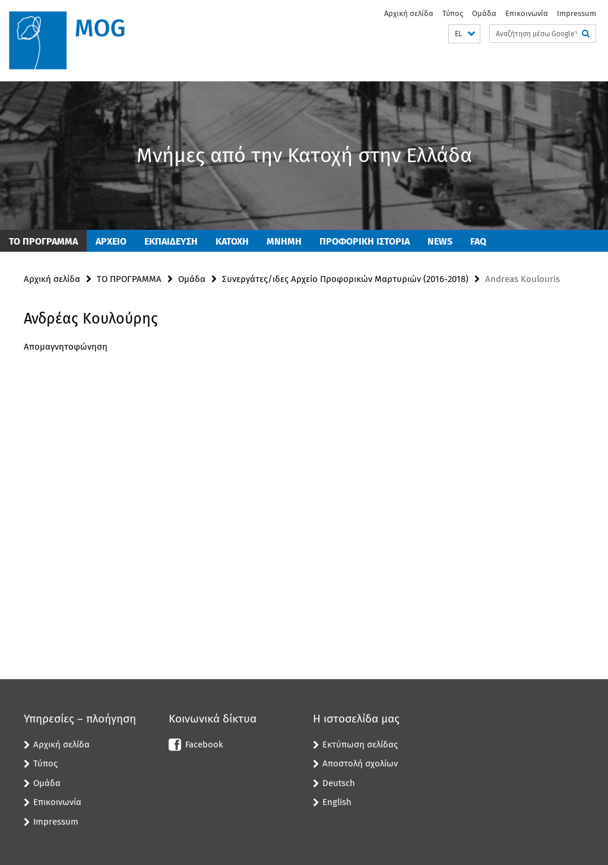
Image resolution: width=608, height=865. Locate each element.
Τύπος (452, 13)
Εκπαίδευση (171, 241)
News (440, 241)
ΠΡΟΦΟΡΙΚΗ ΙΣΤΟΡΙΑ (364, 241)
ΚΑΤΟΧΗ (232, 241)
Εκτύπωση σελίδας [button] (360, 744)
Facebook (204, 744)
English (337, 802)
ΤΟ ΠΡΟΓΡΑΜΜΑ (43, 241)
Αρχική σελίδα (408, 13)
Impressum (576, 13)
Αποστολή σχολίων (360, 763)
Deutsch (338, 783)
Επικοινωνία (526, 13)
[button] (464, 34)
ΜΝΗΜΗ (284, 241)
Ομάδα (484, 13)
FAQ (478, 241)
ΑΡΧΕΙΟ (111, 241)
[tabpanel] (183, 361)
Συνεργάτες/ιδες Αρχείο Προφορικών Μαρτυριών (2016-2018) (345, 279)
